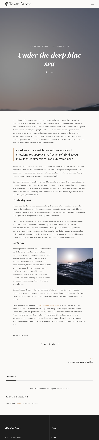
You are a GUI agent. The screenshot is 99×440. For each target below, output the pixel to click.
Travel (45, 46)
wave (26, 335)
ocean (21, 335)
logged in (19, 403)
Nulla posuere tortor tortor (49, 305)
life (17, 335)
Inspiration (35, 46)
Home (53, 438)
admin (50, 72)
